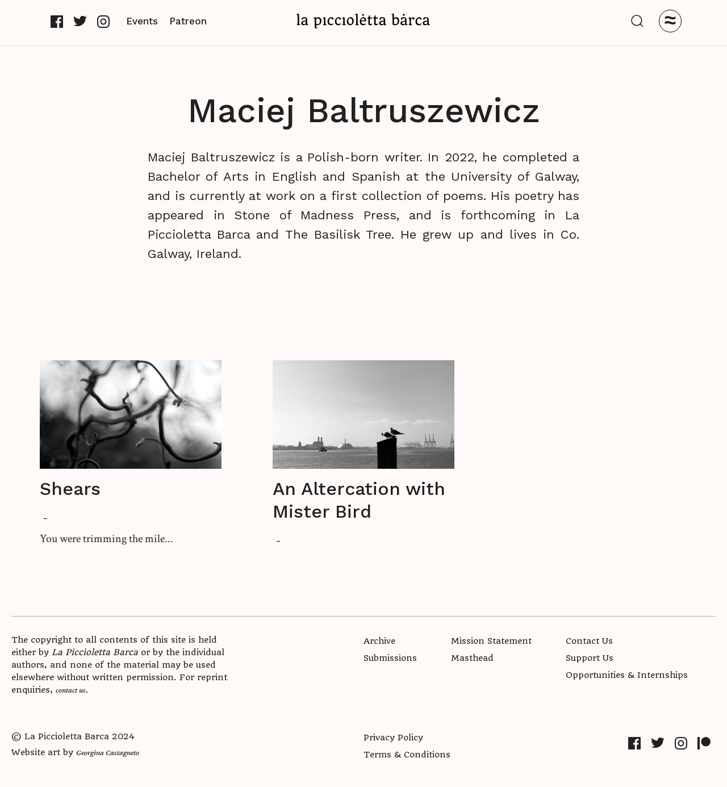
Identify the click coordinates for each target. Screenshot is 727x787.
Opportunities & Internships (627, 675)
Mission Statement (491, 641)
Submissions (390, 658)
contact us (71, 689)
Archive (379, 641)
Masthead (472, 658)
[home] (363, 21)
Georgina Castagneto (107, 752)
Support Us (589, 658)
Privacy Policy (393, 737)
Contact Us (589, 641)
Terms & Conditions (407, 754)
